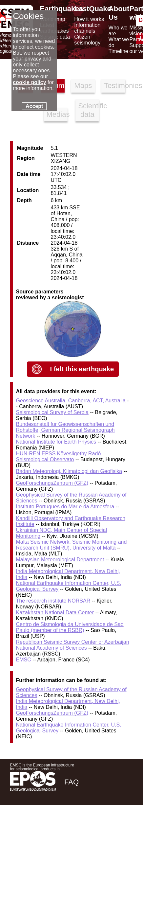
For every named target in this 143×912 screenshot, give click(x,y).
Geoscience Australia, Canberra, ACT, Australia (71, 400)
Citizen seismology (87, 39)
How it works (89, 19)
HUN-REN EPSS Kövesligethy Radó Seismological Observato (58, 456)
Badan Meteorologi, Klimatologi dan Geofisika (69, 471)
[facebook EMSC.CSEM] (70, 828)
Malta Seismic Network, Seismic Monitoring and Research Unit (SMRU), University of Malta (71, 545)
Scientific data (88, 110)
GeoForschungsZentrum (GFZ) (52, 483)
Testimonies (114, 85)
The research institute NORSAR (53, 601)
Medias (57, 114)
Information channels (87, 28)
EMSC (23, 659)
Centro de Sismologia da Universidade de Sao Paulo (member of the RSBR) (70, 627)
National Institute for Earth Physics (56, 442)
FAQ (71, 782)
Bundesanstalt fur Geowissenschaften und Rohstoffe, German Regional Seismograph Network (65, 430)
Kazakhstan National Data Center (55, 612)
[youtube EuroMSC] (123, 828)
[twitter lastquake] (87, 828)
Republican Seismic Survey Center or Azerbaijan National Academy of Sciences (72, 645)
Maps (83, 85)
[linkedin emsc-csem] (105, 828)
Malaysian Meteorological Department (60, 559)
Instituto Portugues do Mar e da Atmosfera (65, 506)
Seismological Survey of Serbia (52, 412)
